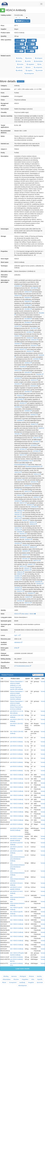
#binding (5, 976)
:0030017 (18, 336)
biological (38, 58)
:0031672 (22, 349)
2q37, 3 (17, 635)
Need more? (20, 81)
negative (29, 70)
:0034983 (22, 366)
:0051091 (18, 434)
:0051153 (36, 437)
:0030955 (18, 343)
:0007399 (34, 288)
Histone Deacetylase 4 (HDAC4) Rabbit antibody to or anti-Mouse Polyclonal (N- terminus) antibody (17, 705)
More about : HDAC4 (29, 614)
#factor (4, 982)
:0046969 (20, 420)
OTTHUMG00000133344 (22, 666)
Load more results (22, 969)
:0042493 (28, 372)
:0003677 (18, 489)
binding (19, 58)
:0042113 (18, 370)
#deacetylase (7, 979)
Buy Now (22, 21)
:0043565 (28, 391)
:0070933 (36, 451)
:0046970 (34, 424)
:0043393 (18, 384)
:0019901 (29, 332)
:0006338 (34, 507)
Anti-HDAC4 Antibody (16, 836)
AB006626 (18, 642)
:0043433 (34, 386)
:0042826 (18, 378)
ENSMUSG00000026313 (33, 466)
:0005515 (36, 497)
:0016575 (18, 326)
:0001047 (20, 480)
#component (13, 982)
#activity (39, 976)
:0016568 (28, 322)
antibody (19, 70)
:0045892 (18, 407)
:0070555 (34, 445)
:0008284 (28, 297)
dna (39, 64)
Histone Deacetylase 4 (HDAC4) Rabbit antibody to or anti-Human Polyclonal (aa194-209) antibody (17, 685)
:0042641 (39, 374)
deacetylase (38, 61)
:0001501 (34, 482)
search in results (38, 675)
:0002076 (28, 485)
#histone (31, 976)
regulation (30, 64)
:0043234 (34, 380)
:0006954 (18, 286)
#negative (31, 982)
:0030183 (34, 340)
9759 (16, 648)
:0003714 (28, 491)
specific (19, 67)
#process (14, 976)
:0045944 (34, 414)
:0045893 (28, 411)
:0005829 (29, 505)
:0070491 (36, 441)
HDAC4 (17, 614)
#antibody (22, 982)
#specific (39, 979)
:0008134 (28, 292)
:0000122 (37, 474)
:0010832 (28, 305)
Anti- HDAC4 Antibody (16, 774)
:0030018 (29, 338)
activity (28, 61)
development (29, 73)
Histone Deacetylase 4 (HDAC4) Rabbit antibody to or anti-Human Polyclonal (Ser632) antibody (17, 695)
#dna (32, 979)
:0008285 (28, 301)
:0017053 (34, 328)
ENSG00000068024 (21, 464)
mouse (43, 701)
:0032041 (29, 351)
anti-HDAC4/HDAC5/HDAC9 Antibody (17, 873)
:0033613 (28, 363)
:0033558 (36, 359)
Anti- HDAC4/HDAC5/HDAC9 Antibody (17, 897)
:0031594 (34, 345)
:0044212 (20, 395)
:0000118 (18, 472)
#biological (23, 976)
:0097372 (22, 455)
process (28, 58)
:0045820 (22, 403)
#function (16, 979)
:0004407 (20, 495)
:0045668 (20, 399)
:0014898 (28, 318)
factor (28, 67)
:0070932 (22, 449)
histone (19, 61)
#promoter (40, 982)
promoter (39, 70)
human (43, 681)
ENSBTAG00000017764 (25, 461)
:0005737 (22, 503)
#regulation (25, 979)
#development (22, 985)
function (20, 64)
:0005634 (18, 501)
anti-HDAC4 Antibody (16, 737)
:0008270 (18, 295)
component (38, 67)
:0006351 (20, 510)
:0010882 (28, 309)
